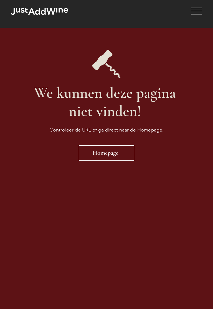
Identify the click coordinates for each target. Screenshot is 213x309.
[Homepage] (106, 153)
